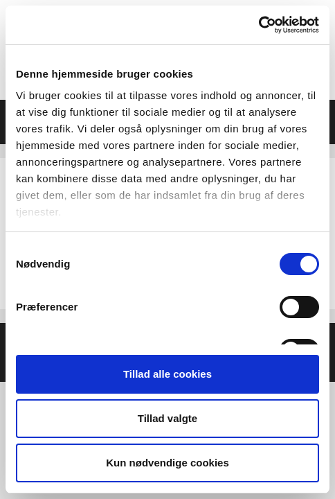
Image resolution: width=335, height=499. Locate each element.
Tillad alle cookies (167, 374)
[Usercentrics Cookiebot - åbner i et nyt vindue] (258, 25)
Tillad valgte (167, 418)
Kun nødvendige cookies (167, 463)
